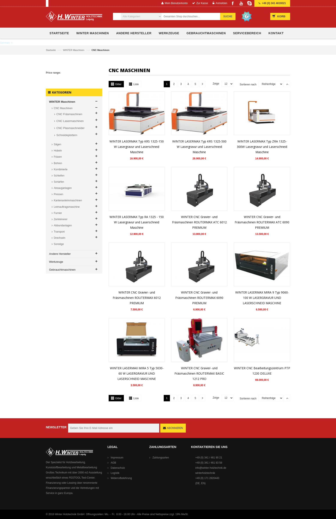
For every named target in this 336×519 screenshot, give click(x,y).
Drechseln (59, 237)
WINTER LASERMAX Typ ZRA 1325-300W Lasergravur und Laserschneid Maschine (262, 146)
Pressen (58, 194)
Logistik (115, 473)
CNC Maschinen (63, 108)
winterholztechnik (205, 473)
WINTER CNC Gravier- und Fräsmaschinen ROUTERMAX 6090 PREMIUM (199, 297)
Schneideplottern (66, 135)
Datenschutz (118, 467)
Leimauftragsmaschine (67, 206)
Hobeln (58, 150)
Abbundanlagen (63, 225)
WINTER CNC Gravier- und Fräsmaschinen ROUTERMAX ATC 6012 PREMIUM (199, 222)
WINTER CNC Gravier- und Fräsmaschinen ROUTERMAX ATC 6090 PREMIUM (262, 222)
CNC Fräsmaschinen (69, 114)
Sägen (57, 144)
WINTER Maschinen (74, 50)
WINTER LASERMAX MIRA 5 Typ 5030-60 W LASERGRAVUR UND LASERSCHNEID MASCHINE (137, 373)
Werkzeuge (56, 261)
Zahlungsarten (161, 457)
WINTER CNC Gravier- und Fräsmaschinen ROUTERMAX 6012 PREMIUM (137, 297)
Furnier (58, 213)
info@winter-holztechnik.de (210, 467)
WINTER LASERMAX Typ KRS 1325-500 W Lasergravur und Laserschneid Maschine (199, 146)
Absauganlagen (63, 188)
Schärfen (59, 181)
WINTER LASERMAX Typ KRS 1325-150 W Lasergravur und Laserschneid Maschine (137, 146)
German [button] (6, 42)
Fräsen (58, 156)
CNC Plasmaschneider (70, 128)
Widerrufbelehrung (121, 478)
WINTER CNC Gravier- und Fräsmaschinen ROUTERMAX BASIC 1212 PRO (199, 373)
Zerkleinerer (61, 219)
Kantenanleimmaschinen (68, 200)
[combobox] (193, 16)
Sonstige (59, 244)
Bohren (58, 163)
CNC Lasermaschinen (70, 121)
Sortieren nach (248, 84)
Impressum (117, 457)
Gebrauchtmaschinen (62, 269)
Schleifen (59, 175)
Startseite (51, 50)
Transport (59, 231)
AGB (113, 462)
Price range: (53, 72)
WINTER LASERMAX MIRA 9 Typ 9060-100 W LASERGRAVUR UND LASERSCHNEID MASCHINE (262, 297)
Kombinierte (61, 169)
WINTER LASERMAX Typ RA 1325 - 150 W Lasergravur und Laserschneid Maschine (137, 222)
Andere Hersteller (60, 253)
